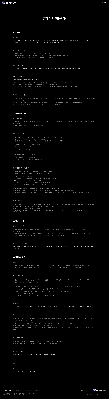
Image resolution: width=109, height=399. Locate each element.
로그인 (102, 2)
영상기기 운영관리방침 (17, 390)
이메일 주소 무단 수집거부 (37, 390)
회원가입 (105, 2)
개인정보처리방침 (7, 390)
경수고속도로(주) (9, 2)
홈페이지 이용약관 (27, 390)
